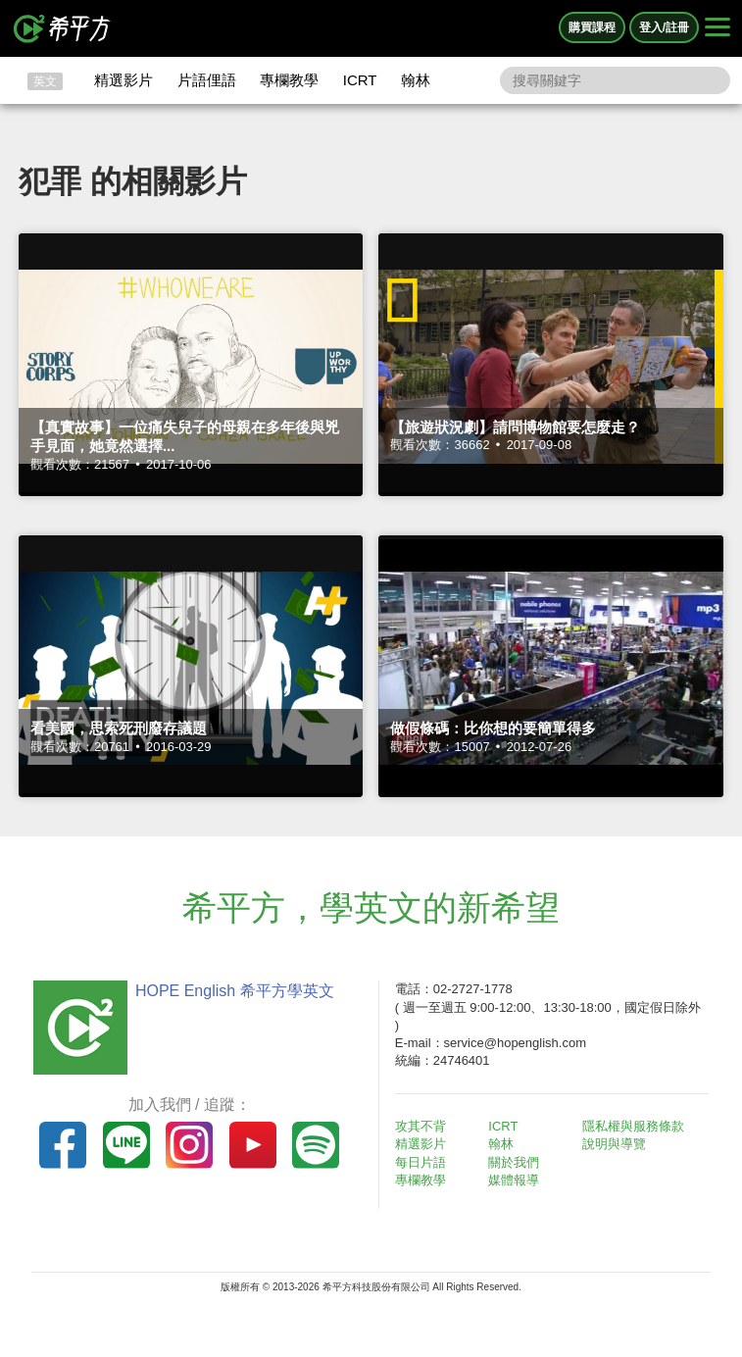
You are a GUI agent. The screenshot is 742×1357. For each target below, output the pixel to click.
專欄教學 (289, 80)
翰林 (415, 80)
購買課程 (592, 27)
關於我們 (513, 1162)
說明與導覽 (614, 1143)
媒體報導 (513, 1180)
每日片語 (420, 1162)
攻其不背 (420, 1126)
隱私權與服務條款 (633, 1126)
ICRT (360, 80)
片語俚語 (206, 80)
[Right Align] (717, 28)
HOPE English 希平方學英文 (234, 990)
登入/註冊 (664, 27)
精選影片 (123, 80)
